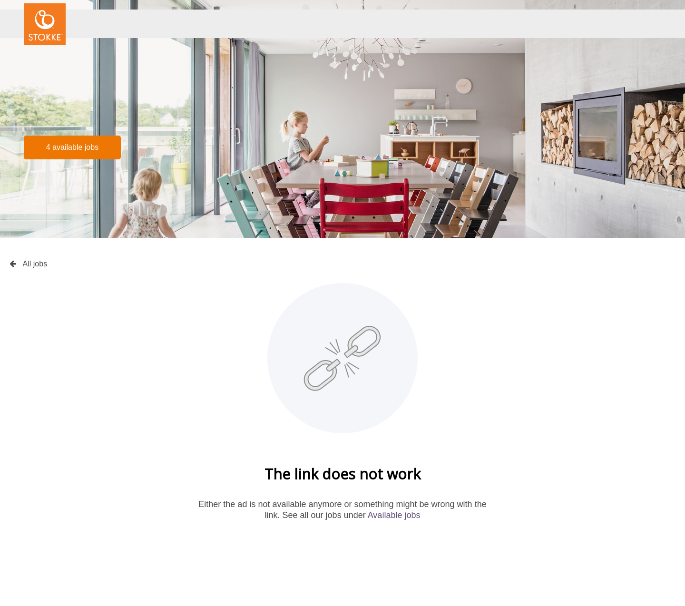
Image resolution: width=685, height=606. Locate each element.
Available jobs (394, 515)
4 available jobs (72, 147)
